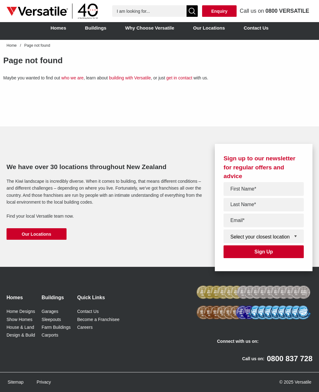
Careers (85, 327)
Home (12, 45)
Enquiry (219, 11)
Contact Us (88, 311)
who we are (72, 77)
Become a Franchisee (98, 319)
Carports (50, 335)
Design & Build (21, 335)
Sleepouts (51, 319)
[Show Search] (192, 11)
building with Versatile (130, 77)
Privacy (44, 382)
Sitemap (16, 382)
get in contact (179, 77)
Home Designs (21, 311)
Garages (50, 311)
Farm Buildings (56, 327)
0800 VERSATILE (287, 11)
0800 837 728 (289, 358)
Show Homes (19, 319)
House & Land (20, 327)
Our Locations (36, 234)
